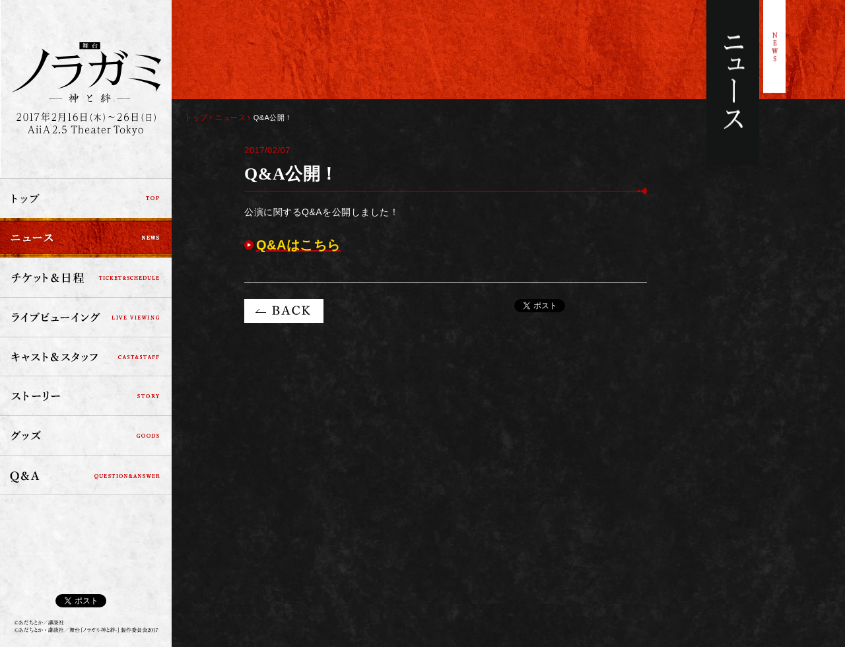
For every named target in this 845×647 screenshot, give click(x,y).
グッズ (86, 436)
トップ (86, 198)
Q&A (86, 475)
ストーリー (86, 396)
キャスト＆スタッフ (86, 356)
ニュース (86, 237)
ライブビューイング (86, 317)
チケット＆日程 (86, 277)
